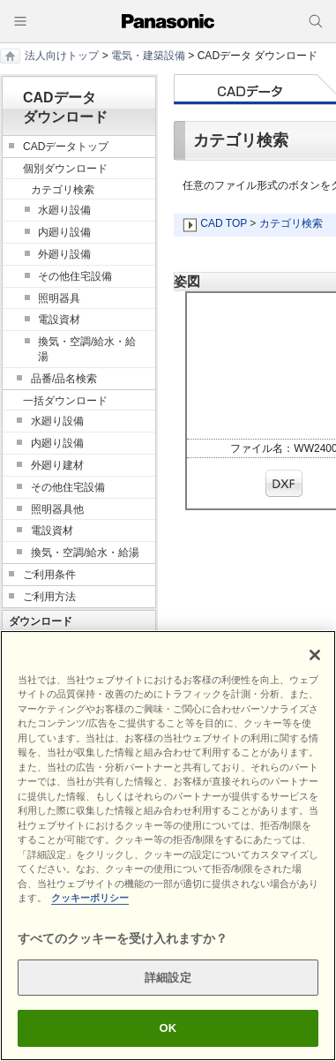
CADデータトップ (65, 146)
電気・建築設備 (148, 55)
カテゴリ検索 (291, 223)
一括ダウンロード (65, 401)
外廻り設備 (64, 254)
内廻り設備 (64, 232)
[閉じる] (314, 655)
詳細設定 (168, 977)
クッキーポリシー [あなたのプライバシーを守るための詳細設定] (90, 897)
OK (168, 1028)
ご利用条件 (49, 574)
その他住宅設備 (75, 276)
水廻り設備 (64, 210)
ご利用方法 (49, 597)
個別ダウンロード (65, 168)
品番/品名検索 (64, 378)
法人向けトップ (62, 55)
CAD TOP (223, 223)
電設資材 (59, 319)
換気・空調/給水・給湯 (87, 349)
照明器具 (59, 298)
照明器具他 (57, 509)
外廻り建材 (57, 465)
